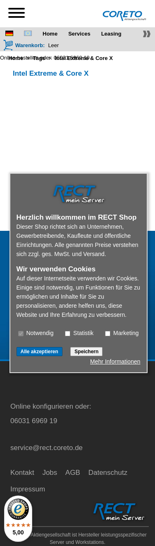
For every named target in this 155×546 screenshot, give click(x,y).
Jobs (49, 473)
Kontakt (22, 473)
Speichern (86, 351)
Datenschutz (108, 473)
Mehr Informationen (115, 361)
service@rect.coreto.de (46, 448)
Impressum (27, 489)
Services (79, 34)
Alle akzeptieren (39, 351)
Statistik (79, 333)
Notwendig (36, 333)
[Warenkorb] (24, 45)
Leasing (111, 34)
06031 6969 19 (72, 58)
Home (50, 34)
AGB (72, 473)
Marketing (121, 333)
